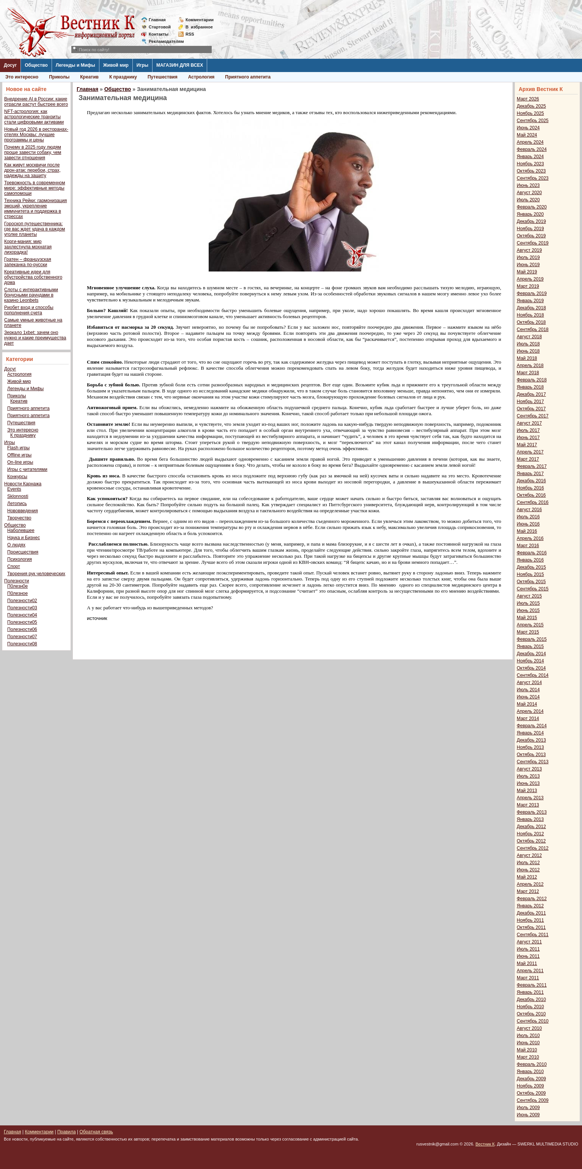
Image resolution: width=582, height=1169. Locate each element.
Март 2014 (528, 718)
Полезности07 (22, 636)
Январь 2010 (530, 1071)
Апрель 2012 (530, 884)
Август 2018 (529, 336)
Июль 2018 (528, 344)
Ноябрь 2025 (530, 113)
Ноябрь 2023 (530, 163)
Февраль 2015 (532, 639)
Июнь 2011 (528, 956)
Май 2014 (527, 704)
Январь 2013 (530, 819)
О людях (16, 545)
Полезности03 (22, 607)
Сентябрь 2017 (533, 416)
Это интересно (21, 77)
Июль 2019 (528, 257)
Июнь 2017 (528, 437)
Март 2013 (528, 805)
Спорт (13, 566)
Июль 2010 (528, 1035)
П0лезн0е (17, 586)
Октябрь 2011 (531, 927)
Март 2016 (528, 545)
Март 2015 (528, 632)
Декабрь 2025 (531, 106)
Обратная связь (96, 1131)
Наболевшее (21, 530)
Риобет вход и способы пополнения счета (28, 310)
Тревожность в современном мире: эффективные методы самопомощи (34, 188)
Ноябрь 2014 (530, 661)
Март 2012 (528, 891)
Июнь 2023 (528, 185)
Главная (157, 19)
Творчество (19, 518)
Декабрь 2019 (531, 221)
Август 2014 (529, 682)
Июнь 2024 (528, 127)
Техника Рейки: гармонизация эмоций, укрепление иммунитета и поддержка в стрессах (35, 208)
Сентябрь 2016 (533, 502)
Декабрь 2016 (531, 480)
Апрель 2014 (530, 711)
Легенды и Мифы (75, 65)
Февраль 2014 (532, 725)
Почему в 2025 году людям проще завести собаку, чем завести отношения (32, 152)
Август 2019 (529, 250)
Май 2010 (527, 1050)
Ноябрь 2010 (530, 1006)
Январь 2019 (530, 300)
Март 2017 (528, 459)
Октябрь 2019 (531, 236)
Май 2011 (527, 963)
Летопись (17, 503)
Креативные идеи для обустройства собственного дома (33, 277)
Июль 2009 (528, 1107)
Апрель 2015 (530, 625)
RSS (190, 34)
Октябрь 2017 (531, 408)
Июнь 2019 (528, 264)
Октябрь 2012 (531, 841)
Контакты (158, 34)
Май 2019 (527, 272)
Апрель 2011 (530, 970)
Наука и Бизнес (23, 537)
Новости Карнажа (22, 483)
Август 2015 (529, 596)
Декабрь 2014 (531, 653)
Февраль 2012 (532, 898)
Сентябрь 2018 (533, 329)
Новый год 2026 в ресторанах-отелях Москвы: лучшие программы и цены (36, 135)
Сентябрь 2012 (533, 848)
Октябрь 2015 (531, 581)
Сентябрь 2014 (533, 675)
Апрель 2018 (530, 365)
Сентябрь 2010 (533, 1021)
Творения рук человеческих (36, 573)
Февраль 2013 (532, 812)
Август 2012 (529, 855)
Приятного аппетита (248, 77)
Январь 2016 (530, 560)
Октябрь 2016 (531, 495)
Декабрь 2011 (531, 913)
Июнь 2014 (528, 697)
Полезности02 (22, 600)
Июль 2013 (528, 776)
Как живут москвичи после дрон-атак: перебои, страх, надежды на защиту (32, 170)
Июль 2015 (528, 603)
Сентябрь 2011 (533, 934)
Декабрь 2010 (531, 999)
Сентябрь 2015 (533, 589)
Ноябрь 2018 (530, 315)
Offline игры (19, 455)
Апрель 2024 (530, 142)
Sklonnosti (17, 496)
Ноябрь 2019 (530, 228)
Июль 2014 (528, 689)
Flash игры (18, 447)
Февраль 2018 (532, 380)
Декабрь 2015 (531, 567)
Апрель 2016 (530, 538)
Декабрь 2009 (531, 1078)
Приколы (59, 77)
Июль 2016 (528, 516)
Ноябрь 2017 (530, 401)
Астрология (201, 77)
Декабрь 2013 (531, 740)
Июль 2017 (528, 430)
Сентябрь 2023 (533, 178)
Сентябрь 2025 (533, 120)
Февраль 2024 (532, 149)
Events (14, 489)
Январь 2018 (530, 387)
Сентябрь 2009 (533, 1100)
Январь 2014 (530, 733)
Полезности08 (22, 643)
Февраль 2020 (532, 207)
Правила (66, 1131)
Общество (36, 65)
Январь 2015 (530, 646)
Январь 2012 (530, 906)
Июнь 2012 (528, 869)
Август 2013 (529, 769)
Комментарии (200, 19)
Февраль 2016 (532, 552)
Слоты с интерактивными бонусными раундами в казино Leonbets (31, 295)
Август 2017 (529, 423)
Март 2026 (528, 99)
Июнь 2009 (528, 1114)
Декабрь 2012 (531, 826)
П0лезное (17, 593)
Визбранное (199, 27)
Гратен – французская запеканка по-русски (27, 262)
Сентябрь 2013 (533, 761)
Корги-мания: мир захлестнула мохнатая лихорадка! (28, 247)
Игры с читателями (27, 469)
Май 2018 (527, 358)
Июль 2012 (528, 862)
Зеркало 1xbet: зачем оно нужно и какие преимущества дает (35, 338)
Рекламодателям (163, 41)
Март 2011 (528, 978)
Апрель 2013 (530, 797)
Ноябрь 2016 (530, 488)
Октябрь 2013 (531, 754)
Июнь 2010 (528, 1042)
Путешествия (163, 77)
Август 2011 (529, 942)
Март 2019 (528, 286)
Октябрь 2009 (531, 1093)
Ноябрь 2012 (530, 833)
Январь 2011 (530, 992)
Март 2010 (528, 1057)
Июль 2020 (528, 199)
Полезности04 (22, 615)
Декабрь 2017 (531, 394)
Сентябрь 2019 (533, 243)
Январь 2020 (530, 214)
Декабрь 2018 (531, 308)
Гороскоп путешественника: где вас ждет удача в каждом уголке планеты (34, 229)
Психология (19, 559)
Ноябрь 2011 (530, 920)
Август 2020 (529, 192)
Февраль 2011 (532, 985)
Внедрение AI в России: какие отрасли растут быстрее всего (36, 101)
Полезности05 (22, 622)
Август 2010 (529, 1028)
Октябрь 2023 (531, 171)
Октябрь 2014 (531, 668)
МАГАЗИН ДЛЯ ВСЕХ (179, 65)
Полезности (16, 581)
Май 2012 (527, 877)
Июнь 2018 (528, 351)
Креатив (89, 77)
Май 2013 (527, 790)
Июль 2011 (528, 949)
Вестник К (485, 1144)
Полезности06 (22, 629)
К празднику (123, 77)
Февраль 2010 (532, 1064)
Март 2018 (528, 372)
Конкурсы (17, 476)
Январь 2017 (530, 473)
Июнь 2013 (528, 783)
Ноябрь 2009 (530, 1086)
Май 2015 (527, 617)
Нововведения (22, 510)
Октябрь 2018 (531, 322)
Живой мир (116, 65)
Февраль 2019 (532, 293)
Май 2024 (527, 135)
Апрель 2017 (530, 452)
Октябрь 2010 (531, 1014)
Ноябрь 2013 (530, 747)
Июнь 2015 (528, 610)
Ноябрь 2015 (530, 574)
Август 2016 (529, 509)
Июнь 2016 (528, 524)
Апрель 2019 (530, 279)
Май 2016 (527, 531)
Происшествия (22, 552)
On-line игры (20, 462)
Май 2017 (527, 444)
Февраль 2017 (532, 466)
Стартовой (160, 27)
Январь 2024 (530, 156)
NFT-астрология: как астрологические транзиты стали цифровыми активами (34, 117)
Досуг (10, 65)
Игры (142, 65)
